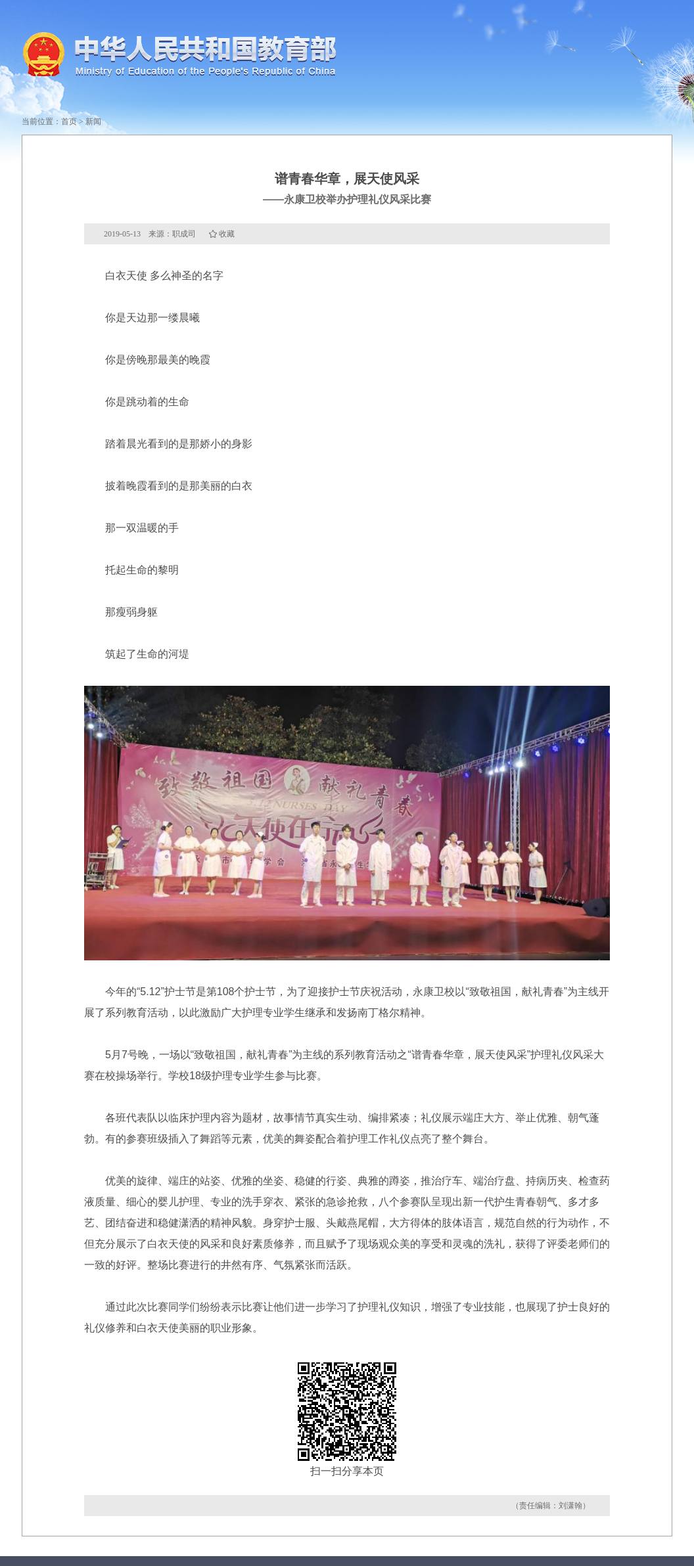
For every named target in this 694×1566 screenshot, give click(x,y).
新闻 (93, 121)
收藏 (227, 233)
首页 (69, 121)
